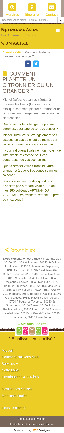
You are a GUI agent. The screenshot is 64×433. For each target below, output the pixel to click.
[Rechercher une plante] (29, 20)
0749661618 (14, 43)
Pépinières (19, 33)
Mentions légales (14, 396)
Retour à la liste (23, 250)
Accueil (7, 350)
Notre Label (10, 370)
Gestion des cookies (17, 389)
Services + (10, 364)
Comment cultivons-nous (20, 357)
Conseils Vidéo (13, 52)
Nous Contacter (13, 408)
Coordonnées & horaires (20, 377)
